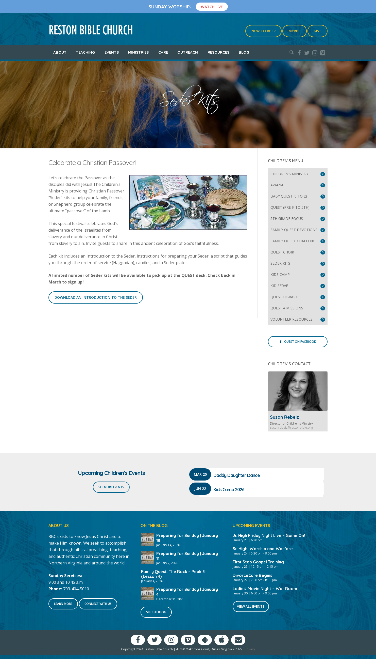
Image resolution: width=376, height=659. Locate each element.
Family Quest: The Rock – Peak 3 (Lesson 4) (173, 574)
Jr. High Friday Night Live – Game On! (269, 535)
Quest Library (284, 296)
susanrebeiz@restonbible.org (291, 427)
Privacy (250, 649)
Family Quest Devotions (293, 229)
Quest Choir (282, 252)
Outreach (187, 52)
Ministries (138, 52)
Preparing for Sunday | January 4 (187, 592)
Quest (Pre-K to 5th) (290, 207)
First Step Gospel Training (258, 561)
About (59, 52)
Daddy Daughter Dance (236, 475)
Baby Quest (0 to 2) (288, 196)
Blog (244, 52)
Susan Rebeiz (284, 417)
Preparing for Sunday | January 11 (187, 556)
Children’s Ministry (289, 173)
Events (112, 52)
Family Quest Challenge (293, 240)
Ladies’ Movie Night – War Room (265, 588)
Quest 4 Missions (286, 308)
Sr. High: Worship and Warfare (263, 548)
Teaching (85, 52)
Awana (276, 185)
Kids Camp (280, 274)
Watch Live (212, 6)
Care (163, 52)
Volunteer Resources (291, 319)
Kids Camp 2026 (228, 489)
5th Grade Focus (286, 218)
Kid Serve (279, 285)
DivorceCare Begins (252, 575)
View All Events (251, 606)
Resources (218, 52)
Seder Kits (280, 263)
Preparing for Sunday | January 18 (187, 538)
